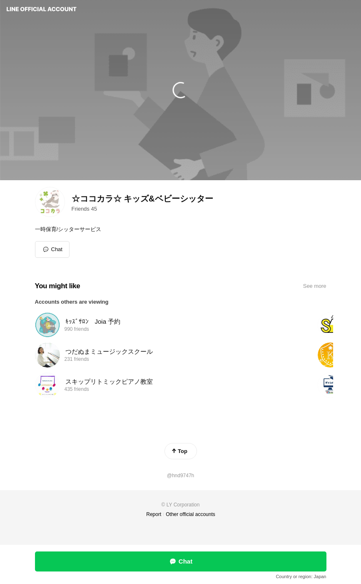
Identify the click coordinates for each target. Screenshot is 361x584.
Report (153, 514)
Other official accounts (190, 514)
